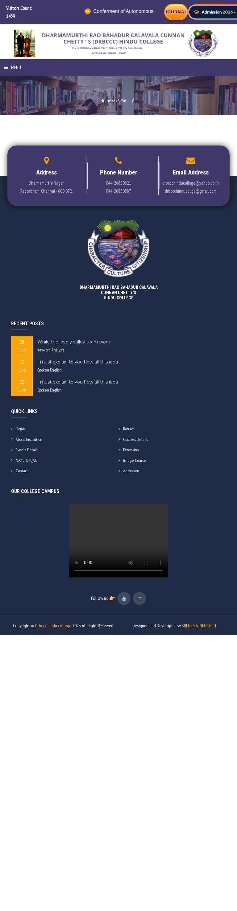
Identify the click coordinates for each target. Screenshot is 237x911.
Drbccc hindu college (53, 625)
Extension (128, 450)
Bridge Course (132, 460)
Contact (19, 471)
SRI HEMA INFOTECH (199, 625)
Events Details (24, 450)
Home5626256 (113, 100)
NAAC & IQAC (24, 460)
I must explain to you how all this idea (77, 362)
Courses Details (133, 439)
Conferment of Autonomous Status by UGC (137, 11)
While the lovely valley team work (73, 342)
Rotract (126, 429)
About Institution (26, 439)
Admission (128, 471)
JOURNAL (176, 12)
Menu (12, 67)
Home (18, 429)
